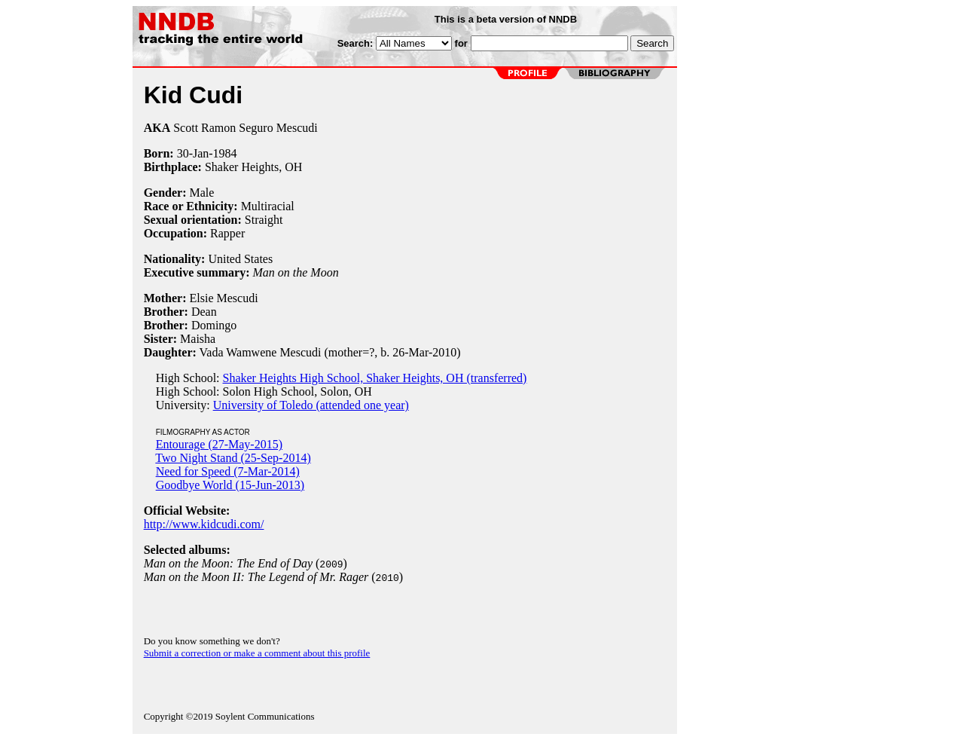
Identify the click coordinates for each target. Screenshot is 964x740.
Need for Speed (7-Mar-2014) (228, 471)
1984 (225, 153)
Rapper (227, 233)
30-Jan (193, 153)
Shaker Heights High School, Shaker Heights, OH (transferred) (375, 378)
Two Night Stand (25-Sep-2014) (232, 457)
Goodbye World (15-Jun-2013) (230, 485)
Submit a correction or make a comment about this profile (257, 653)
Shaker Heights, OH (253, 167)
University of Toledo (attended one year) (311, 405)
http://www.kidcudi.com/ (204, 524)
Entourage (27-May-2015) (219, 444)
